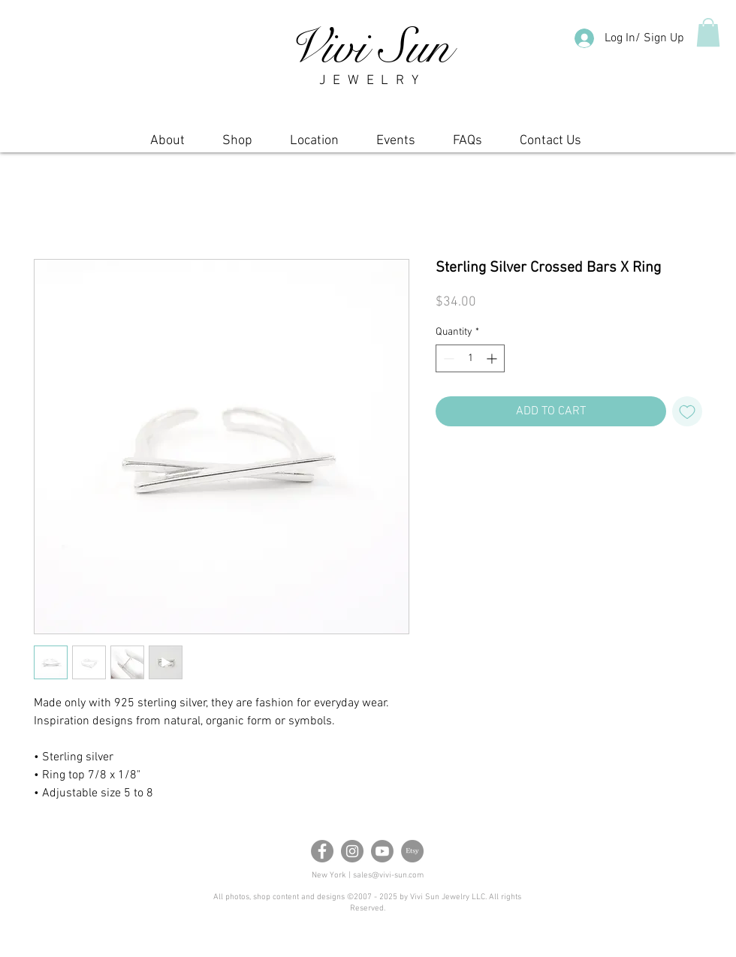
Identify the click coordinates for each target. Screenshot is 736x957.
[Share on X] (502, 468)
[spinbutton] (470, 358)
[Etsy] (412, 851)
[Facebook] (322, 851)
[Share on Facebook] (445, 468)
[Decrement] (447, 358)
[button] (708, 32)
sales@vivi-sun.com (388, 875)
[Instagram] (352, 851)
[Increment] (493, 358)
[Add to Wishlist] (687, 411)
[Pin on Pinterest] (474, 468)
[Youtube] (382, 851)
